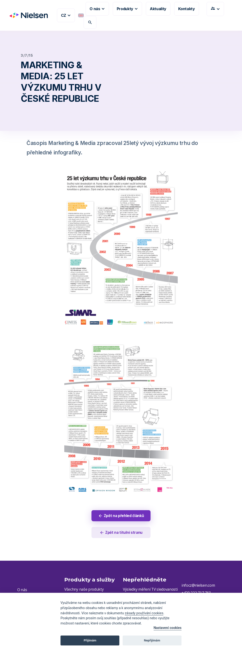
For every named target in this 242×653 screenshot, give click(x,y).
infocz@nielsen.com (198, 586)
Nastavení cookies (168, 628)
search (90, 22)
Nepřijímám (152, 640)
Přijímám (90, 640)
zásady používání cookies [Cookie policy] (144, 613)
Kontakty (186, 8)
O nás (22, 590)
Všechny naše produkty (84, 590)
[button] (66, 15)
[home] (27, 15)
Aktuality (158, 8)
